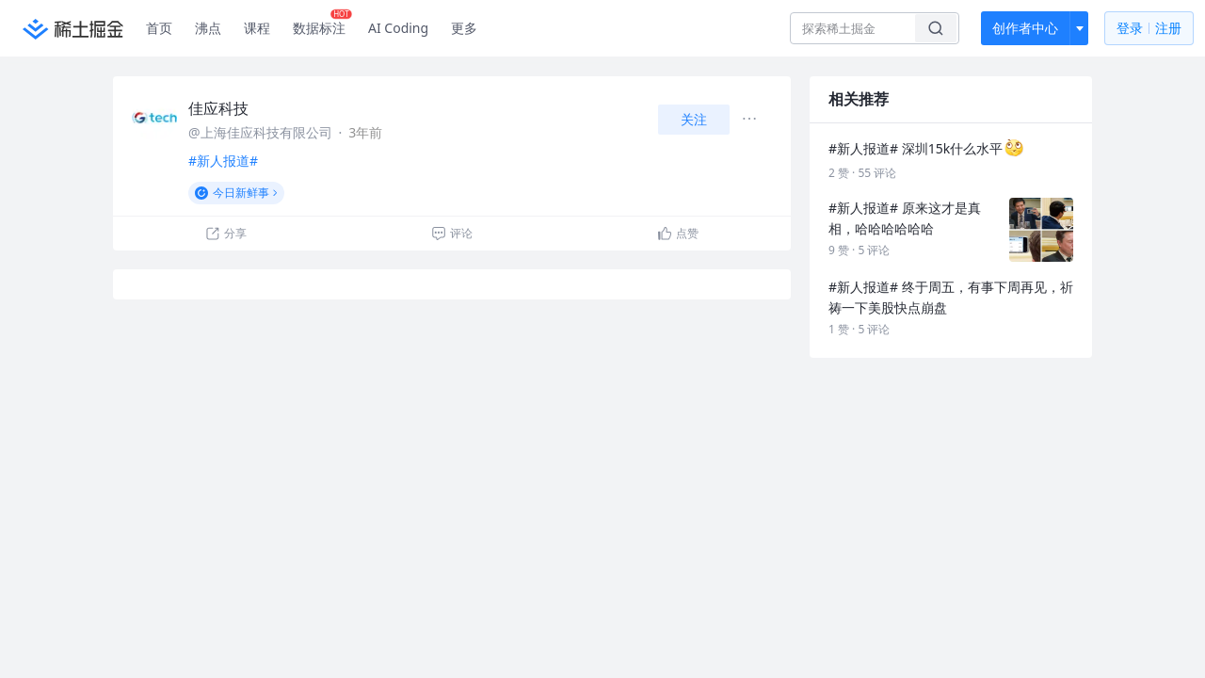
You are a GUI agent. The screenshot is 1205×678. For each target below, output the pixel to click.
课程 (257, 28)
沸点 (208, 28)
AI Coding (398, 28)
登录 (1149, 29)
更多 (464, 28)
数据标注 (322, 23)
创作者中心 (1025, 28)
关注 (694, 119)
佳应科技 (218, 108)
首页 (159, 28)
